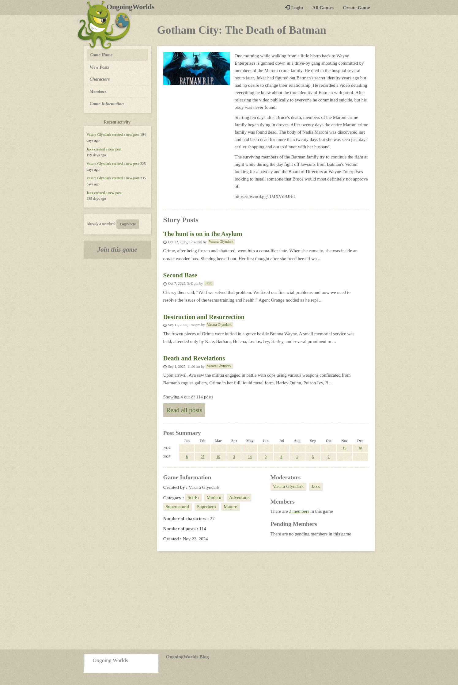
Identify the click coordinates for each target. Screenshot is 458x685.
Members (98, 91)
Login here (128, 224)
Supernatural (177, 506)
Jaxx (90, 149)
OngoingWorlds (133, 6)
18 (360, 448)
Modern (214, 497)
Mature (230, 506)
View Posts (99, 67)
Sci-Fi (193, 497)
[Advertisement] (229, 600)
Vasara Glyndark (99, 134)
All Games (323, 7)
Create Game (356, 7)
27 (202, 457)
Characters (99, 79)
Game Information (107, 103)
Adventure (238, 497)
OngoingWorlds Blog (187, 656)
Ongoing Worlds (110, 660)
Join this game (117, 249)
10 (218, 457)
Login (294, 7)
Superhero (206, 506)
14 (250, 457)
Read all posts (184, 410)
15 (344, 448)
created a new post (125, 134)
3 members (299, 511)
